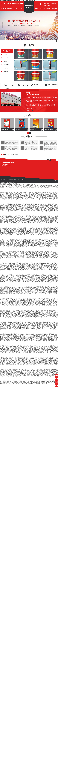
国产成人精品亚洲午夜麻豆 (47, 282)
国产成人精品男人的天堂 (22, 291)
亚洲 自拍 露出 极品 (28, 229)
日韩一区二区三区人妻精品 (38, 340)
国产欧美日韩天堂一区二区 (10, 281)
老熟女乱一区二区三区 (26, 270)
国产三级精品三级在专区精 (12, 196)
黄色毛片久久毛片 (49, 315)
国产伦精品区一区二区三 (51, 303)
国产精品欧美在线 (18, 357)
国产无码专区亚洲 (40, 219)
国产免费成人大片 (16, 197)
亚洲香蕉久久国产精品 (18, 207)
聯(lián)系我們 (42, 9)
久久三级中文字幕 (23, 210)
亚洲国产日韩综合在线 (16, 232)
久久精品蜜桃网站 (48, 251)
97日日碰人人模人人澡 (36, 373)
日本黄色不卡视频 (51, 203)
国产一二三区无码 (33, 335)
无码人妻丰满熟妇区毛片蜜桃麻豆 (35, 336)
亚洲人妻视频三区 (14, 338)
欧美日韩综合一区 (21, 243)
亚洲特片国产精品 (54, 329)
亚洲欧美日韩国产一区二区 (29, 208)
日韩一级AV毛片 (28, 197)
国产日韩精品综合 (41, 326)
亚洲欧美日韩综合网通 (46, 340)
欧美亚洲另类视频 (19, 234)
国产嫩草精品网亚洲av (53, 279)
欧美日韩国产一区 (20, 336)
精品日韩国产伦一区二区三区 (21, 280)
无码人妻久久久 (10, 229)
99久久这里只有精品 (39, 257)
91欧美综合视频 (55, 281)
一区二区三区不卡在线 (38, 291)
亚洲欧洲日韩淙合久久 (52, 215)
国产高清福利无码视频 (40, 194)
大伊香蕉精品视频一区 (8, 216)
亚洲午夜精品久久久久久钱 (13, 327)
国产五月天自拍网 (21, 218)
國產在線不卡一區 (8, 310)
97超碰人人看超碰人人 (35, 314)
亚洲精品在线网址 (33, 309)
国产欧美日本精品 (34, 317)
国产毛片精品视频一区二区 (10, 257)
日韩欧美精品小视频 (24, 265)
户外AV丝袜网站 (50, 353)
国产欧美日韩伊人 (21, 311)
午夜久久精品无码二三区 (9, 290)
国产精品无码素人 (48, 227)
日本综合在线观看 (29, 241)
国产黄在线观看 (38, 246)
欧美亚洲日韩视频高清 (46, 187)
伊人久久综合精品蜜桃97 (17, 223)
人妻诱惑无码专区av (13, 191)
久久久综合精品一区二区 (18, 203)
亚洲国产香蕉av (26, 327)
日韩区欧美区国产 (28, 315)
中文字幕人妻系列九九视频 (20, 349)
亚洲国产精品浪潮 (20, 196)
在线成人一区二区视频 (34, 197)
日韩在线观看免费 (11, 335)
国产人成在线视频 (24, 232)
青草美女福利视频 (28, 239)
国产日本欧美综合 (6, 194)
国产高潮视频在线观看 (46, 369)
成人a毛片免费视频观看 (48, 209)
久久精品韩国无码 (26, 256)
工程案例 (21, 9)
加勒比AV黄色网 (16, 279)
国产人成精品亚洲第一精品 (19, 300)
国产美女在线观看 (35, 218)
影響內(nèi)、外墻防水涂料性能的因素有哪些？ (12, 141)
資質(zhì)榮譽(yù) (54, 9)
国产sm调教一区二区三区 (51, 313)
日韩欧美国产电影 (30, 383)
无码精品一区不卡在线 (23, 193)
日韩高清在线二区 (22, 361)
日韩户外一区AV (36, 244)
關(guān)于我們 (3, 9)
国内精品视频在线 (48, 293)
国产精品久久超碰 (9, 337)
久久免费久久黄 (45, 362)
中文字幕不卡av (28, 369)
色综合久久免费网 (5, 335)
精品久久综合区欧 (23, 346)
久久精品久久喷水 (4, 227)
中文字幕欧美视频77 (45, 266)
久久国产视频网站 (18, 352)
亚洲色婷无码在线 (35, 274)
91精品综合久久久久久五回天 (41, 235)
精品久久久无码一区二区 (15, 306)
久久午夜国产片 (36, 380)
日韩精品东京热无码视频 (30, 363)
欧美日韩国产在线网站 (47, 219)
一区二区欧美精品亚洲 (52, 322)
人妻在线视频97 (16, 199)
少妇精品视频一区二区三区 (11, 282)
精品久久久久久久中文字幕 (43, 244)
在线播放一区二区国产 (35, 264)
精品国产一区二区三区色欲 (49, 222)
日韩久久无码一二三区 (3, 185)
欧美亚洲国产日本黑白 (14, 239)
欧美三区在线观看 (23, 275)
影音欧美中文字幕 (6, 345)
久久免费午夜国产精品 (32, 362)
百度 (8, 154)
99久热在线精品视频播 (28, 243)
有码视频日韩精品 (39, 306)
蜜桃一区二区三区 (26, 336)
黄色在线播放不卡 (26, 254)
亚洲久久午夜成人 (28, 349)
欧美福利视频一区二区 (40, 270)
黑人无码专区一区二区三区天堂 (18, 221)
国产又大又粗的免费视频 (26, 309)
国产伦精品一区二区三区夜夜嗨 (5, 340)
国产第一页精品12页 (20, 317)
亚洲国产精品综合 (53, 229)
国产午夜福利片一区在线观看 (9, 275)
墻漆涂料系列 (6, 61)
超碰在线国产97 (16, 245)
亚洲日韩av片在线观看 (24, 358)
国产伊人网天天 (17, 350)
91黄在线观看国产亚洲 (35, 315)
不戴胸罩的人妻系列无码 (29, 368)
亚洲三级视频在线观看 (38, 240)
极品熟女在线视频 (46, 228)
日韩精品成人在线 (32, 286)
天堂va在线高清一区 (36, 267)
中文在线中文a (6, 357)
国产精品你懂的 (7, 230)
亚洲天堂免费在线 (10, 302)
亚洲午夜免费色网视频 (39, 286)
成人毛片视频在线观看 (4, 286)
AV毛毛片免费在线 (52, 341)
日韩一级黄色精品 (41, 372)
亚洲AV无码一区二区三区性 (22, 247)
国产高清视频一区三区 (51, 185)
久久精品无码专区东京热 (5, 375)
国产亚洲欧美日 (23, 209)
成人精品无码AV (38, 254)
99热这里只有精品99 (8, 299)
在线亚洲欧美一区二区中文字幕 (50, 372)
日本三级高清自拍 (44, 198)
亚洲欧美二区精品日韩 (12, 317)
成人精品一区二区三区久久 (10, 314)
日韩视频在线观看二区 (26, 194)
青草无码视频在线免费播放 (21, 334)
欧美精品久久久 (7, 372)
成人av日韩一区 (3, 241)
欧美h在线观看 (18, 312)
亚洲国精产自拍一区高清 (44, 223)
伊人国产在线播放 (5, 263)
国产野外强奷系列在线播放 (43, 197)
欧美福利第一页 (21, 301)
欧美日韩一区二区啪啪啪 (47, 291)
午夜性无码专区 (11, 222)
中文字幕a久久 (28, 276)
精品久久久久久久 (26, 333)
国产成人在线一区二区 (40, 337)
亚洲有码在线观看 (48, 357)
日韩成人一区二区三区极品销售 (16, 242)
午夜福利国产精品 (15, 277)
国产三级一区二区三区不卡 (33, 358)
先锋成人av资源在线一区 (21, 191)
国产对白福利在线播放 (20, 220)
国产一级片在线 (39, 353)
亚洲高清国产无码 (47, 302)
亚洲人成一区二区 (37, 206)
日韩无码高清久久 (55, 188)
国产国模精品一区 (45, 203)
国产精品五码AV (31, 206)
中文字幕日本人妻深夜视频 (48, 241)
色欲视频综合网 (26, 301)
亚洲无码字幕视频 (55, 365)
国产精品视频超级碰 (36, 275)
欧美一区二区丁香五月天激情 (38, 258)
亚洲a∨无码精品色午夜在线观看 (45, 380)
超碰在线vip (35, 204)
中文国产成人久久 (24, 348)
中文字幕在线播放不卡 (38, 282)
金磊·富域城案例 (36, 130)
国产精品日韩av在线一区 (10, 265)
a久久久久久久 (31, 240)
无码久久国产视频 (31, 380)
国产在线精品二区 (5, 358)
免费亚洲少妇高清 (30, 350)
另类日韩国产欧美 (46, 258)
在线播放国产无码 (8, 269)
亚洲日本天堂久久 (51, 376)
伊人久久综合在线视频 (7, 369)
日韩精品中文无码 (10, 351)
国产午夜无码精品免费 (14, 381)
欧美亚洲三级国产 (15, 252)
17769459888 (24, 85)
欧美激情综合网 (50, 217)
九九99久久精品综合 (8, 326)
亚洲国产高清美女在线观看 (46, 220)
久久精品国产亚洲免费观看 (24, 353)
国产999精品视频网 (29, 275)
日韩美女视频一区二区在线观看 (17, 329)
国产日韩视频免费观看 (47, 211)
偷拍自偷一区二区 (5, 245)
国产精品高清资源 (53, 371)
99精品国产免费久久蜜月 (16, 304)
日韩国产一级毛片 (13, 334)
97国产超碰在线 (22, 251)
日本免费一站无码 (12, 333)
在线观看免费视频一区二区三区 (14, 251)
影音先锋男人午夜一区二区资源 (41, 256)
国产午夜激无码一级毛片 (15, 339)
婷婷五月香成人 (48, 188)
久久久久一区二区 (44, 345)
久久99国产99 (10, 294)
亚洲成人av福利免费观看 (41, 324)
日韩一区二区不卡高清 (52, 337)
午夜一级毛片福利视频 (12, 206)
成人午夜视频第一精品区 (39, 210)
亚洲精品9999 (44, 277)
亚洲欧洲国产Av (33, 220)
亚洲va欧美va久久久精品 (10, 258)
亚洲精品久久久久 (13, 220)
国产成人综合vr (19, 374)
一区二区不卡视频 (28, 217)
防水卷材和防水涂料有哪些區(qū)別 (31, 146)
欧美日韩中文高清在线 (52, 325)
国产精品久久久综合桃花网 (53, 257)
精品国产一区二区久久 (25, 335)
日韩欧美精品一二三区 (48, 250)
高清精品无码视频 (17, 205)
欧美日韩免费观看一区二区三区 (14, 235)
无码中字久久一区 (14, 198)
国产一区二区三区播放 (33, 312)
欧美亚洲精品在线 (10, 323)
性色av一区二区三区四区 (5, 256)
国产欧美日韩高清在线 (7, 311)
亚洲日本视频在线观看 (26, 250)
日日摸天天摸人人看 (9, 252)
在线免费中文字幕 (8, 209)
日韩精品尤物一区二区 (28, 370)
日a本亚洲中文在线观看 (31, 279)
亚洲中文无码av (53, 199)
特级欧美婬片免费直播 (22, 230)
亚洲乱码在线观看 (32, 327)
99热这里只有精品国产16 (37, 383)
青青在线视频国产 (8, 338)
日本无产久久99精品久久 (22, 268)
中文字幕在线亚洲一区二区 (47, 306)
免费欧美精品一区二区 (29, 340)
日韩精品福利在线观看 (47, 243)
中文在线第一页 (49, 240)
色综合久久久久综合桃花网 (21, 363)
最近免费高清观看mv (31, 348)
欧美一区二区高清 (19, 382)
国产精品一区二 (36, 185)
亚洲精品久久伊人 (54, 309)
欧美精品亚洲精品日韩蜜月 (14, 370)
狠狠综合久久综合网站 (36, 351)
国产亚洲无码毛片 (21, 208)
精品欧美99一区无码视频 (28, 347)
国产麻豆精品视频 (31, 321)
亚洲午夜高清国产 (54, 293)
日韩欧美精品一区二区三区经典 (12, 289)
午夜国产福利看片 (40, 187)
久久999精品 (2, 210)
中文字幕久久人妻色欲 (48, 352)
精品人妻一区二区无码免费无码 (20, 266)
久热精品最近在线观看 (39, 328)
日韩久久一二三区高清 (14, 305)
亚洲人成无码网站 (49, 299)
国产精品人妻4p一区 (16, 346)
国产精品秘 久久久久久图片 (50, 373)
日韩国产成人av (35, 311)
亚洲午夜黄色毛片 (26, 187)
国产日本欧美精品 (17, 265)
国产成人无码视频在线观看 (22, 383)
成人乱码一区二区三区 (31, 222)
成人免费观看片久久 (42, 347)
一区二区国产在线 (23, 304)
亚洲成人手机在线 (41, 317)
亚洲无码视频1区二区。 (12, 292)
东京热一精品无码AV (38, 346)
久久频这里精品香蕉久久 (19, 314)
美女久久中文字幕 (11, 303)
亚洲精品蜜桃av (14, 313)
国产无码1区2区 (2, 310)
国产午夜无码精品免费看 (4, 229)
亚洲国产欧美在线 (37, 215)
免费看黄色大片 (12, 375)
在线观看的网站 (42, 205)
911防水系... (6, 57)
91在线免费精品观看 (16, 290)
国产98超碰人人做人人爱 (19, 240)
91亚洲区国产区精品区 (5, 207)
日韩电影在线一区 (23, 316)
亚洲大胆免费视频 (39, 207)
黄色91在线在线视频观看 (4, 270)
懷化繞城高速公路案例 (7, 130)
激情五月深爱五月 (20, 326)
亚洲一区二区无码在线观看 (14, 246)
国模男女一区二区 (40, 196)
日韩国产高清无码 (55, 211)
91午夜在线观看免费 (11, 325)
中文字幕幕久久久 (29, 373)
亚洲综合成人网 (49, 198)
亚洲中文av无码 (16, 315)
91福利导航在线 (21, 327)
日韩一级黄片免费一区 (48, 230)
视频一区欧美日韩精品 (39, 199)
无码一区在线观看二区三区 (14, 364)
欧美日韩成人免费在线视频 (45, 350)
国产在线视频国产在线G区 (7, 360)
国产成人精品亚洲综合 (43, 338)
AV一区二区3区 (28, 211)
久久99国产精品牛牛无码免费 (9, 186)
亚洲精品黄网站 (38, 304)
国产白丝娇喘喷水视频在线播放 (51, 316)
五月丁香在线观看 (5, 206)
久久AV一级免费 (34, 293)
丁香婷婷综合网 (7, 267)
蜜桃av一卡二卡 (38, 335)
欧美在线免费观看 (48, 360)
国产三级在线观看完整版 (20, 244)
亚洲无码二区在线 (13, 374)
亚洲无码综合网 (36, 227)
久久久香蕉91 (25, 234)
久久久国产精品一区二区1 (34, 326)
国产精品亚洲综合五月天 (5, 250)
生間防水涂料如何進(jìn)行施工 (30, 141)
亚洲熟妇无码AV (44, 327)
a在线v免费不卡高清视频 (33, 292)
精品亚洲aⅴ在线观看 (20, 198)
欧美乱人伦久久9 (41, 209)
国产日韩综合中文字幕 (49, 221)
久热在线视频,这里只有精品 (46, 192)
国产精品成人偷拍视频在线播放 (44, 381)
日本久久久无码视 (11, 288)
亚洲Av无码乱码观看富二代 (21, 372)
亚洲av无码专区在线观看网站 (52, 264)
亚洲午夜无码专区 (44, 336)
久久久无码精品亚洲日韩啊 (23, 339)
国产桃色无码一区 (29, 372)
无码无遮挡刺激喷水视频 (17, 348)
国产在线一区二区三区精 (31, 328)
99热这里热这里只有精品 (44, 323)
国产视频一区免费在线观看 (10, 240)
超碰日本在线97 (17, 316)
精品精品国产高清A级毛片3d (39, 363)
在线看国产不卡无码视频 (24, 302)
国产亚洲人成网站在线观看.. (28, 381)
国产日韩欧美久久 (15, 311)
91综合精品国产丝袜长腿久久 (45, 371)
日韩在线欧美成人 (29, 310)
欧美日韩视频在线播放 (11, 312)
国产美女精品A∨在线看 (19, 256)
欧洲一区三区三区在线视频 (8, 301)
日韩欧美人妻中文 (3, 205)
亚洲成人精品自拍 (37, 323)
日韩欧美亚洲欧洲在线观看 (31, 304)
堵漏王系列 (6, 71)
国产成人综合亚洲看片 (11, 350)
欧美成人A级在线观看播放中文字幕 (7, 197)
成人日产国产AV (41, 269)
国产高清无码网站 (31, 329)
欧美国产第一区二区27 (19, 333)
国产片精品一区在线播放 (53, 228)
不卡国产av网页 (20, 286)
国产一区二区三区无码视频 (5, 220)
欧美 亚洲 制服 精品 (27, 221)
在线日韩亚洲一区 (30, 365)
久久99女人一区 (17, 303)
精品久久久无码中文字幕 (42, 313)
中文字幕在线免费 (54, 269)
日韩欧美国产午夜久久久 (33, 353)
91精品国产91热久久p (13, 267)
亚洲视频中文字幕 (43, 242)
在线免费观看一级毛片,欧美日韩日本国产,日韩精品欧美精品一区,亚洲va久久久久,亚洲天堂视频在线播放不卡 (17, 0)
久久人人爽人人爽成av (18, 194)
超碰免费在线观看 (5, 235)
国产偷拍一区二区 (39, 325)
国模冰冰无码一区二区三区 (45, 348)
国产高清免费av (43, 304)
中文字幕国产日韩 (14, 287)
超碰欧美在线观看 (35, 370)
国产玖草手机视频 (43, 221)
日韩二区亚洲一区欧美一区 (21, 313)
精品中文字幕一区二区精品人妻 (37, 369)
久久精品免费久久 (22, 306)
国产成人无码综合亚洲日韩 (25, 357)
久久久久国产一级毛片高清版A (14, 345)
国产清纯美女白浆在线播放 (34, 245)
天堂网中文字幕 (15, 351)
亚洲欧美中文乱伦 (35, 230)
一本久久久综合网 (30, 303)
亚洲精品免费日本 (22, 305)
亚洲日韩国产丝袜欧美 (12, 234)
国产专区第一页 (45, 353)
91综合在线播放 (40, 255)
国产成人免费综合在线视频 (36, 289)
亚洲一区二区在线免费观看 (37, 298)
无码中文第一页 (15, 337)
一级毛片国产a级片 (29, 204)
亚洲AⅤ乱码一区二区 (53, 375)
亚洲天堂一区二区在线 (48, 195)
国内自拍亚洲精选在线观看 (19, 195)
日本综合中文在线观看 (24, 321)
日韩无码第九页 (2, 253)
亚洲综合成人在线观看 (49, 347)
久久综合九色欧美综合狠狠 (26, 281)
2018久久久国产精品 (52, 362)
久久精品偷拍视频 (4, 231)
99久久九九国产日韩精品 (28, 218)
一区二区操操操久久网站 (50, 235)
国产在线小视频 (30, 277)
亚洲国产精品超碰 (10, 199)
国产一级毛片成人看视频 (32, 253)
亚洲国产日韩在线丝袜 (53, 321)
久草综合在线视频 (23, 258)
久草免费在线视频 (11, 316)
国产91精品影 (2, 290)
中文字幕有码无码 (13, 280)
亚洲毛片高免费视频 (39, 339)
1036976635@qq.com (38, 85)
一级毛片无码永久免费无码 (51, 208)
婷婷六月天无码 (24, 203)
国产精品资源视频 (29, 280)
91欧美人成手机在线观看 (42, 274)
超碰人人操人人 (7, 347)
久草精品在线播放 (12, 300)
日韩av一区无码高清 (22, 216)
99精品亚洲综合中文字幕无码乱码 (17, 322)
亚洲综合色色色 (28, 266)
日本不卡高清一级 (39, 220)
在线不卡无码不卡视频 (36, 280)
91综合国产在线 (15, 301)
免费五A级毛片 (32, 300)
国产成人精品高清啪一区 (36, 288)
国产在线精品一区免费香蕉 (40, 357)
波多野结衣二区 (5, 196)
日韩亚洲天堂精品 (45, 257)
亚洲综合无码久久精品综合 (48, 268)
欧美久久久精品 (16, 233)
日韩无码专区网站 (6, 333)
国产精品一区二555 (28, 252)
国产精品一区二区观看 (7, 383)
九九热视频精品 (51, 334)
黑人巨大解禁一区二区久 (51, 242)
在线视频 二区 (33, 263)
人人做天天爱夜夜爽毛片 (24, 362)
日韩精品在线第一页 (6, 246)
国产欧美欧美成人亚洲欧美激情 (41, 374)
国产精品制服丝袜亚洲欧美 (46, 298)
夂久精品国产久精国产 (41, 358)
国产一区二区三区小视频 (16, 362)
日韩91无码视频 (54, 204)
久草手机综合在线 (3, 265)
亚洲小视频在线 (46, 194)
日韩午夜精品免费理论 (33, 324)
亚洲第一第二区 (55, 198)
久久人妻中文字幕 (24, 352)
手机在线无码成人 (22, 252)
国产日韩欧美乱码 (33, 235)
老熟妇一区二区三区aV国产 (43, 245)
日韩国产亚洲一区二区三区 (23, 277)
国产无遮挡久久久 (37, 208)
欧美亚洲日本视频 (10, 217)
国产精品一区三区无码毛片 (4, 191)
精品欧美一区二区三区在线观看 (24, 235)
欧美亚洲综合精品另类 (38, 192)
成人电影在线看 (24, 328)
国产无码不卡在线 (4, 195)
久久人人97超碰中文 (41, 276)
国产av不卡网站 (5, 316)
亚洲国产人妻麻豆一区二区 (29, 244)
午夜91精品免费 (49, 359)
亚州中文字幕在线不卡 (12, 244)
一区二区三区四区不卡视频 (38, 321)
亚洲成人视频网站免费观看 (27, 289)
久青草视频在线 (43, 254)
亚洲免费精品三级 (38, 231)
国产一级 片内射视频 (23, 303)
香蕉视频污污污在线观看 (10, 298)
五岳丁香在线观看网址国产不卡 (6, 313)
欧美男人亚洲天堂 (47, 270)
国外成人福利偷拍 (10, 365)
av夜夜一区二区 (52, 300)
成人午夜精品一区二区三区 (5, 361)
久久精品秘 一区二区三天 (42, 299)
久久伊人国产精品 (33, 194)
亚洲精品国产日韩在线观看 (14, 353)
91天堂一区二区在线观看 (47, 207)
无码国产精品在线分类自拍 (28, 311)
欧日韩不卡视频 (30, 193)
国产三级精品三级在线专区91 (36, 345)
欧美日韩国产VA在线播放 (9, 279)
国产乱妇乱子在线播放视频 (23, 380)
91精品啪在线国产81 (40, 211)
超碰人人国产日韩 (17, 288)
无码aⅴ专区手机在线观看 (28, 371)
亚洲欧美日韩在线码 (13, 250)
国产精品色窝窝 (33, 191)
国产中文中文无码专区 (46, 339)
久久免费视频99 (34, 211)
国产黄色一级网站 (19, 250)
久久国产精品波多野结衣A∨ (10, 324)
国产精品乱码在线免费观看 (37, 277)
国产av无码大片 (29, 299)
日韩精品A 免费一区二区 (30, 359)
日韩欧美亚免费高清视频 (7, 306)
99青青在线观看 (12, 293)
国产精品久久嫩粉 (48, 310)
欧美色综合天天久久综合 (7, 309)
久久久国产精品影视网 (44, 215)
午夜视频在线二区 (26, 240)
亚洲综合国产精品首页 (4, 368)
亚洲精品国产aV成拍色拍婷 (21, 338)
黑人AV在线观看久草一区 (49, 324)
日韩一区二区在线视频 (4, 300)
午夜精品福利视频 (31, 242)
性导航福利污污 (7, 280)
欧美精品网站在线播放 (41, 293)
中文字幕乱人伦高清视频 (20, 278)
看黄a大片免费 (46, 337)
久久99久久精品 (8, 276)
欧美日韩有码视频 (28, 345)
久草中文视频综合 (45, 287)
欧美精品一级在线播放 (18, 187)
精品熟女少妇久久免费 (18, 335)
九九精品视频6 (18, 324)
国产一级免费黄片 (30, 227)
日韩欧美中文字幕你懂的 (40, 294)
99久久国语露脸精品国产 (51, 336)
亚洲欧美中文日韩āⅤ (49, 349)
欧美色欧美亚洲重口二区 (45, 233)
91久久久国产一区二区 (28, 264)
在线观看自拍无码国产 (53, 339)
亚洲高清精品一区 (17, 228)
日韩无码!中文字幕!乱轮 (4, 312)
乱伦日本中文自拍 (37, 242)
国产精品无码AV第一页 (10, 228)
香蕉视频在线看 (19, 227)
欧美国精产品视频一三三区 (5, 353)
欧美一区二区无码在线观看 (30, 282)
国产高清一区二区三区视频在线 (30, 325)
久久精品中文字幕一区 (12, 270)
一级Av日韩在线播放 (38, 341)
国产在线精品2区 (20, 337)
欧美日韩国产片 (23, 288)
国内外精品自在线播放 (47, 263)
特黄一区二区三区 (5, 292)
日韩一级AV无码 (33, 207)
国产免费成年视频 (49, 216)
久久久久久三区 (34, 241)
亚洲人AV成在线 (54, 282)
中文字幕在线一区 (25, 219)
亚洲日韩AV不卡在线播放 (50, 256)
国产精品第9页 (3, 291)
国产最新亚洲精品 (33, 337)
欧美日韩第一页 (47, 300)
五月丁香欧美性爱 (29, 230)
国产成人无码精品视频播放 (40, 352)
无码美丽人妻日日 (17, 222)
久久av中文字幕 (9, 241)
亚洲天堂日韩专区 (17, 321)
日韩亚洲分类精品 (49, 254)
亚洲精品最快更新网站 (32, 187)
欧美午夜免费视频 (43, 288)
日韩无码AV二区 (11, 254)
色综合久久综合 (35, 262)
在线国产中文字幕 (13, 211)
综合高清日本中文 (42, 230)
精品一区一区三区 (32, 341)
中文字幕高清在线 (35, 347)
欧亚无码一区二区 (31, 192)
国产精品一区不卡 (22, 217)
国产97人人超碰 (16, 217)
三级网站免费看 (13, 309)
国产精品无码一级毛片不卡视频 (40, 316)
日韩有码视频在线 (9, 291)
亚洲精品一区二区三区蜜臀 (45, 375)
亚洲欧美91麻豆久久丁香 (24, 255)
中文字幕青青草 (40, 243)
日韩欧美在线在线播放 (19, 293)
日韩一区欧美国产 (35, 209)
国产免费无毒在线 (28, 216)
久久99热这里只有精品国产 (36, 229)
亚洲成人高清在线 (26, 326)
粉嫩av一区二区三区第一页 (12, 268)
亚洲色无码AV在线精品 (21, 215)
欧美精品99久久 (10, 245)
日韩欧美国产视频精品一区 (26, 223)
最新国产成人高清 (27, 337)
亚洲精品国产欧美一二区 (49, 262)
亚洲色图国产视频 (45, 305)
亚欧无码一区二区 (34, 252)
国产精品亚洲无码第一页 (48, 363)
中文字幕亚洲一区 (15, 216)
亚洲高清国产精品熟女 (23, 365)
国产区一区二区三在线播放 (9, 315)
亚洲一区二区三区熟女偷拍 (25, 294)
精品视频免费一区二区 (9, 233)
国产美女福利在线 (51, 305)
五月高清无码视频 (26, 286)
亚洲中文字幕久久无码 (12, 192)
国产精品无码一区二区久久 (13, 247)
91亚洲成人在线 (36, 360)
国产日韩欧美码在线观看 (41, 265)
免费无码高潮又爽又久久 (25, 324)
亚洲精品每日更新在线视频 (35, 221)
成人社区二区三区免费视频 (30, 210)
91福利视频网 (27, 251)
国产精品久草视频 (30, 247)
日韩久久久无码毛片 (49, 374)
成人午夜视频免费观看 (27, 317)
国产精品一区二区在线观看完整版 (5, 287)
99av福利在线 (5, 382)
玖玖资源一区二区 (48, 232)
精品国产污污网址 (47, 247)
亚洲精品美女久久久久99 (25, 312)
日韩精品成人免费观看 (44, 334)
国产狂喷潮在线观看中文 (31, 291)
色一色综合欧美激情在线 (30, 268)
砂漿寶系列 (6, 68)
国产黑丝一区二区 (39, 203)
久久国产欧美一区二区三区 (40, 253)
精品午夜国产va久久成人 (17, 328)
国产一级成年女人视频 (47, 199)
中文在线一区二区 (23, 310)
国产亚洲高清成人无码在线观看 (8, 203)
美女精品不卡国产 (39, 376)
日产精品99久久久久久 (13, 341)
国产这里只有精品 (40, 281)
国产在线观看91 (30, 234)
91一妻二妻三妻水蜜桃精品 (16, 209)
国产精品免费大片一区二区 (31, 228)
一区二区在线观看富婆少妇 (4, 254)
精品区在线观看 (4, 350)
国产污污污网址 (22, 345)
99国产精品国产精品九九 (50, 382)
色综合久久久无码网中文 (16, 369)
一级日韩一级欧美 (7, 374)
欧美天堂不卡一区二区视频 (32, 255)
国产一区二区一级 (40, 186)
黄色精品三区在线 (26, 206)
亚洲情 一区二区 (11, 207)
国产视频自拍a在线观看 (12, 382)
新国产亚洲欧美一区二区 (17, 294)
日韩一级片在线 (13, 219)
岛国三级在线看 (3, 187)
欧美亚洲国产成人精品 (48, 312)
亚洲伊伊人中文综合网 (23, 253)
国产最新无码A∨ (40, 241)
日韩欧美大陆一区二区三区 (40, 300)
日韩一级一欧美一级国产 (28, 293)
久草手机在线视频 (27, 300)
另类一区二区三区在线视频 (35, 223)
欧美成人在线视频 (19, 270)
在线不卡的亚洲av (14, 372)
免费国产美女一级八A (5, 327)
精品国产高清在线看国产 (15, 255)
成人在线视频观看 (7, 334)
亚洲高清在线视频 (22, 246)
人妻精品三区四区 (33, 357)
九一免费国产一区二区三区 (15, 204)
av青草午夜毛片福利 (18, 281)
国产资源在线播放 (18, 186)
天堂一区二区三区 (43, 280)
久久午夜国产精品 (53, 267)
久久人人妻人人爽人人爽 (37, 305)
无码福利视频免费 (30, 375)
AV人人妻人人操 (20, 289)
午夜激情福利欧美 (7, 373)
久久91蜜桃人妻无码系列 (54, 252)
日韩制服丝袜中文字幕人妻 (21, 211)
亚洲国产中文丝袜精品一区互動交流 (20, 298)
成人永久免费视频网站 (3, 199)
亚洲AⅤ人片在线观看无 (50, 351)
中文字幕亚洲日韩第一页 (35, 349)
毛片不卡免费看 (28, 288)
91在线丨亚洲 (48, 267)
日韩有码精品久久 (20, 287)
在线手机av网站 (3, 289)
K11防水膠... (6, 54)
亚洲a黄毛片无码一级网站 (14, 243)
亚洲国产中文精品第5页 (31, 203)
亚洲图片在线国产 (36, 368)
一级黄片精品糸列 (37, 359)
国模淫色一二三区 (15, 380)
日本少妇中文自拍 (23, 205)
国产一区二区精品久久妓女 (30, 231)
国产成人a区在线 (4, 221)
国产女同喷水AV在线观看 (31, 352)
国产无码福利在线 (23, 241)
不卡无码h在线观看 (12, 371)
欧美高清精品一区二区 (38, 278)
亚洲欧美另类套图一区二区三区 (46, 329)
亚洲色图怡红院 (28, 313)
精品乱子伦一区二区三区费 (8, 348)
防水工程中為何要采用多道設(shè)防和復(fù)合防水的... (50, 146)
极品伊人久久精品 (41, 250)
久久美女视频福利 (38, 329)
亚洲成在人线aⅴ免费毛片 (6, 211)
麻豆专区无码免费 (54, 232)
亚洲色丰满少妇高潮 (39, 362)
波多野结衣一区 (34, 243)
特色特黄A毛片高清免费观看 (48, 294)
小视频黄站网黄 (39, 204)
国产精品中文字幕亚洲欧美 (52, 275)
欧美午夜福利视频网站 (24, 186)
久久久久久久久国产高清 (4, 303)
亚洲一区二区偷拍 (3, 228)
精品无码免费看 (39, 287)
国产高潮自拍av (24, 227)
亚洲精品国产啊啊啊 (41, 262)
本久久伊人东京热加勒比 (41, 382)
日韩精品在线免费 (27, 263)
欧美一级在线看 (23, 299)
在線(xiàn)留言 (48, 9)
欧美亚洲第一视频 (42, 314)
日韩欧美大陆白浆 (35, 364)
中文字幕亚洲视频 (45, 341)
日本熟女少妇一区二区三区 (43, 364)
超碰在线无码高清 (22, 360)
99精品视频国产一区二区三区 (34, 333)
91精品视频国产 (22, 229)
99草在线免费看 (34, 299)
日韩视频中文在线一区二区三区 (36, 266)
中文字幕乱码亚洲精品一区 (14, 361)
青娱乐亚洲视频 (7, 264)
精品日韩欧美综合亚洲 (40, 195)
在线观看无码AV (41, 193)
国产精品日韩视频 (51, 218)
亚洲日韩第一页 (29, 209)
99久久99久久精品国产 (43, 264)
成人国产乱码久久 (29, 290)
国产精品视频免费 (5, 371)
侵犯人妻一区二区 (48, 253)
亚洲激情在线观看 (23, 350)
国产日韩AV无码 (6, 359)
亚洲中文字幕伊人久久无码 (45, 231)
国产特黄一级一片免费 (4, 234)
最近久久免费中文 (22, 315)
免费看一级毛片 (42, 267)
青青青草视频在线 (34, 382)
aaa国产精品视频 (18, 358)
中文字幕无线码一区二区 (31, 199)
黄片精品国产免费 (32, 256)
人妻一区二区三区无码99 (11, 187)
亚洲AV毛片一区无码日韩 (45, 289)
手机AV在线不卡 (5, 325)
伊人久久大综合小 (35, 372)
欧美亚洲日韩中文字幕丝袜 (12, 215)
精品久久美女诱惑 (12, 278)
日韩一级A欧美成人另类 (43, 185)
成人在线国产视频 (39, 309)
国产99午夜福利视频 (54, 243)
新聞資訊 (36, 9)
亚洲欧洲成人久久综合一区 (5, 293)
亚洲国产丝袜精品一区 (54, 302)
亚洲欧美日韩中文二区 (29, 185)
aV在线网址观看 (35, 269)
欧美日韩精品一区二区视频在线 (29, 278)
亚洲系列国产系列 (34, 281)
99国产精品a (25, 375)
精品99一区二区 (51, 244)
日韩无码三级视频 (3, 322)
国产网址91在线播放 (3, 282)
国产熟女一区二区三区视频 (32, 265)
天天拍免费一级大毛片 (15, 241)
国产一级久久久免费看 (28, 198)
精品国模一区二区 (12, 262)
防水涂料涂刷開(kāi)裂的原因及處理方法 (12, 146)
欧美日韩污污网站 (5, 222)
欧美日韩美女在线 (16, 365)
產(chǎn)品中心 (9, 9)
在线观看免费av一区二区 (50, 358)
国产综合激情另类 (8, 253)
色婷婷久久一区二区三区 (33, 186)
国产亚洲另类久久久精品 (40, 263)
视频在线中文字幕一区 (4, 251)
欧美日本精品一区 (36, 310)
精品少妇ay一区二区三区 (14, 230)
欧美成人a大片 (50, 368)
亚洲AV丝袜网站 (23, 231)
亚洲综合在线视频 (43, 216)
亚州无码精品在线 (22, 370)
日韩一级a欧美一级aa (51, 364)
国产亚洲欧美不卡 (36, 338)
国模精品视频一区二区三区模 (36, 334)
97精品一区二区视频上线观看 (43, 322)
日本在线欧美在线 (5, 188)
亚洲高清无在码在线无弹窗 (47, 204)
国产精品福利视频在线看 (27, 196)
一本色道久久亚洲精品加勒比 (49, 193)
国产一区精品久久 (30, 298)
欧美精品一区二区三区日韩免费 (38, 247)
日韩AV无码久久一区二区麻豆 (19, 263)
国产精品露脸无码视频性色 (46, 191)
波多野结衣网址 (19, 309)
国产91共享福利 (16, 229)
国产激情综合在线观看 (35, 205)
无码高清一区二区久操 (29, 258)
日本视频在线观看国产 (22, 373)
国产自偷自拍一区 (41, 302)
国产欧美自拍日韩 (27, 220)
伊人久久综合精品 (46, 321)
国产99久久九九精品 (39, 228)
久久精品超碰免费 (9, 329)
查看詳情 (28, 110)
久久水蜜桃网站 (50, 338)
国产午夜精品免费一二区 (36, 361)
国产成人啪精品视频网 (6, 381)
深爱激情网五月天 (22, 197)
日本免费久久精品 (45, 383)
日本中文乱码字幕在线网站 (22, 269)
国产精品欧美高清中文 (53, 289)
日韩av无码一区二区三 (22, 351)
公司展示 (15, 9)
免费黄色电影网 (43, 303)
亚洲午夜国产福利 (50, 246)
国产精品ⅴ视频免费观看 (30, 346)
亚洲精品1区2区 (37, 348)
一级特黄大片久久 (10, 232)
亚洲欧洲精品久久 (44, 246)
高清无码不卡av (46, 252)
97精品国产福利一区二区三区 (20, 188)
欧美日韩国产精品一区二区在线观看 (47, 335)
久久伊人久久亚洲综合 (37, 233)
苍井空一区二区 (26, 322)
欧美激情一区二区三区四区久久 (46, 206)
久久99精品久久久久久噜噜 (46, 234)
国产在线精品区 (45, 278)
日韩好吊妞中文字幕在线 (23, 323)
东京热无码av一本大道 (5, 341)
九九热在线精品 (49, 292)
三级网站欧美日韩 (51, 278)
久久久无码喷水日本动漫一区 (12, 185)
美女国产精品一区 (6, 243)
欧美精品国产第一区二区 (4, 244)
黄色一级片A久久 (22, 233)
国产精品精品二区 (28, 188)
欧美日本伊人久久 (10, 221)
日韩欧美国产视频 (43, 349)
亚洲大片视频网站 (19, 192)
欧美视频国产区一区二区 (29, 305)
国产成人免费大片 (12, 358)
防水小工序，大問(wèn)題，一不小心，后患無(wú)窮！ (50, 141)
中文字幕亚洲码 (47, 265)
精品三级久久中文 (39, 191)
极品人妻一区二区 (12, 274)
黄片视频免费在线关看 (22, 340)
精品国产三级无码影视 (39, 279)
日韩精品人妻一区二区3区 (35, 188)
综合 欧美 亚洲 (17, 231)
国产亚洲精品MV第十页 (4, 294)
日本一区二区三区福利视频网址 (36, 239)
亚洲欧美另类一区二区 (8, 210)
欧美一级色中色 (13, 276)
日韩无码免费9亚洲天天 (8, 346)
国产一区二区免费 (12, 188)
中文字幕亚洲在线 (43, 208)
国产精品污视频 (28, 334)
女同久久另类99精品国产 (48, 317)
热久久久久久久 (45, 328)
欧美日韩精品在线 (33, 251)
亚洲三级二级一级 (8, 219)
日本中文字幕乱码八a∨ (4, 376)
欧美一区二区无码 (33, 270)
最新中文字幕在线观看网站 (42, 292)
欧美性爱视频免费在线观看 (38, 268)
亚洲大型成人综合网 (29, 364)
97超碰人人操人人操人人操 (40, 222)
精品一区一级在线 (22, 239)
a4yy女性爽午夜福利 (11, 352)
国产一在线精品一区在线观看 (20, 325)
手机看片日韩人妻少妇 (43, 275)
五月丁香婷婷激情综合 (14, 347)
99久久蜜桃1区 (32, 294)
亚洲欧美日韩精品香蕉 (5, 262)
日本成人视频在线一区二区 (9, 193)
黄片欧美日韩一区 (23, 369)
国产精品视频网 (42, 360)
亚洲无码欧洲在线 (53, 231)
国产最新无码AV (25, 192)
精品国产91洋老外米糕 (23, 199)
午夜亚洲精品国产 (3, 233)
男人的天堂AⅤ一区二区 (19, 254)
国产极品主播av (19, 219)
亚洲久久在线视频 (35, 313)
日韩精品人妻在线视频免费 (32, 219)
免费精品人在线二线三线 (44, 368)
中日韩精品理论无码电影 (26, 382)
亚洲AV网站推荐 (13, 363)
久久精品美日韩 (25, 329)
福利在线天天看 (12, 194)
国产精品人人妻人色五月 (36, 216)
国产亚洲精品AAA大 (43, 315)
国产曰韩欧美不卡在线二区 (6, 336)
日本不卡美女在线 (8, 204)
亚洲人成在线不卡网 (6, 370)
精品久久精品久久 (55, 253)
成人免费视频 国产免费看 (26, 207)
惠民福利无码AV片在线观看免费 (30, 246)
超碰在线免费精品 (21, 347)
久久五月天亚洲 (28, 306)
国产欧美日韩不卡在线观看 (43, 218)
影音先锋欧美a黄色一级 (51, 345)
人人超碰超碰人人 (53, 348)
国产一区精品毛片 (45, 325)
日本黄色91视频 (12, 264)
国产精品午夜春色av (7, 198)
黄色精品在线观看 (24, 242)
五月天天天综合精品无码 (47, 309)
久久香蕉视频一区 (21, 381)
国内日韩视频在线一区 (15, 210)
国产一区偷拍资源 (44, 346)
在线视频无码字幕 (33, 195)
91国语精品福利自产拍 (28, 274)
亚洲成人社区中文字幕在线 (40, 232)
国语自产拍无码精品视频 (5, 321)
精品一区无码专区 (42, 310)
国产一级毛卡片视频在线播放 (51, 274)
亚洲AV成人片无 (50, 346)
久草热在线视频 (17, 275)
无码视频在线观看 (8, 304)
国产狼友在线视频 (42, 370)
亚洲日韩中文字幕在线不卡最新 (24, 245)
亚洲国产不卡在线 (19, 206)
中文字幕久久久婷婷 (30, 338)
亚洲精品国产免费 (55, 227)
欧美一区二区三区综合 (19, 292)
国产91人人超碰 (33, 376)
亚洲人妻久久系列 (43, 188)
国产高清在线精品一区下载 (45, 229)
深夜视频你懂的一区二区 (9, 223)
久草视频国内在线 (48, 326)
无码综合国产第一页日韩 (20, 264)
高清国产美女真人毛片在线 (7, 277)
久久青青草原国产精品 (11, 231)
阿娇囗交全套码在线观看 (19, 262)
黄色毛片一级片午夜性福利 (28, 262)
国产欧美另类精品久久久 (7, 305)
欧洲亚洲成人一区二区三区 (25, 257)
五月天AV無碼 (29, 205)
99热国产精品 (54, 192)
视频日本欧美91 (43, 373)
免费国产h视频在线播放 (27, 314)
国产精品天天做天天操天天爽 (13, 368)
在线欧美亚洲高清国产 (36, 350)
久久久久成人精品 (15, 383)
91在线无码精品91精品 (52, 266)
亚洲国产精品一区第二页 (21, 185)
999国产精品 (12, 321)
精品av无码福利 (2, 258)
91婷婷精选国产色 (44, 217)
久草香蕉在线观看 (23, 290)
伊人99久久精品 (46, 196)
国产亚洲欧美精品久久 (37, 375)
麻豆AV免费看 (54, 298)
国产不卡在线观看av (32, 339)
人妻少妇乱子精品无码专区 (31, 232)
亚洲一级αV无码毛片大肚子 (29, 215)
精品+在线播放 (10, 376)
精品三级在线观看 (22, 364)
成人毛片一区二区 (27, 287)
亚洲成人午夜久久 (5, 247)
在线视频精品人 (49, 333)
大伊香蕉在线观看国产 (11, 195)
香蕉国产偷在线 (34, 196)
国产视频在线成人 (31, 323)
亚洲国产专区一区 (4, 208)
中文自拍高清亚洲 (15, 269)
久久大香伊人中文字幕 (43, 333)
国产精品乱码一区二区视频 (52, 301)
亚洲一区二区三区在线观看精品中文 (47, 239)
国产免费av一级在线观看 (36, 198)
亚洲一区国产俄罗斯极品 (16, 253)
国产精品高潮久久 (51, 327)
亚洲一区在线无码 (46, 279)
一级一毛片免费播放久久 (29, 360)
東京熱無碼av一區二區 (14, 340)
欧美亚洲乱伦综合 (28, 361)
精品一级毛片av (33, 306)
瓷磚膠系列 (6, 64)
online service (52, 85)
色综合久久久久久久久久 (5, 278)
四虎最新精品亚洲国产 (36, 371)
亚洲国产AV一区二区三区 (7, 255)
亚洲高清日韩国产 (23, 228)
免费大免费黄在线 (17, 193)
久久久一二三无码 (41, 252)
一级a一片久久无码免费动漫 (36, 217)
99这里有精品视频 (44, 359)
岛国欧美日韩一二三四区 (14, 373)
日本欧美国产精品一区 (15, 360)
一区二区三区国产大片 (26, 376)
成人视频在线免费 (46, 286)
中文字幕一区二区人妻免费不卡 (35, 301)
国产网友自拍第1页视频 (53, 286)
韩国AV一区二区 (15, 208)
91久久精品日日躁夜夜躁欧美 (21, 282)
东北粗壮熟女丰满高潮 (47, 269)
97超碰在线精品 (8, 242)
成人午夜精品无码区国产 (29, 233)
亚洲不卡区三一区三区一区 (11, 227)
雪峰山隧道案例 (22, 130)
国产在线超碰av (54, 209)
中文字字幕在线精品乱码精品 (18, 376)
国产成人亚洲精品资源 (37, 303)
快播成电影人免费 (13, 349)
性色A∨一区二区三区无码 (13, 286)
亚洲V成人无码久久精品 (10, 205)
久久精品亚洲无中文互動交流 (22, 267)
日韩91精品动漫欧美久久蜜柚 (6, 362)
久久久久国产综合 (39, 327)
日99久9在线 (44, 240)
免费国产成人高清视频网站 (47, 186)
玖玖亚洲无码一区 (49, 304)
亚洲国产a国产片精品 (24, 222)
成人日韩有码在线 (32, 254)
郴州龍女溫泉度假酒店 (51, 130)
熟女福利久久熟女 (46, 210)
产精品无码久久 (16, 323)
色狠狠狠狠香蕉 (12, 266)
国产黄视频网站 (6, 349)
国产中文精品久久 (42, 227)
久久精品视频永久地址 (44, 301)
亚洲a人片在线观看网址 (49, 314)
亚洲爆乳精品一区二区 (40, 312)
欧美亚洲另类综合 (51, 245)
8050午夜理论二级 (48, 205)
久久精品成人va (35, 193)
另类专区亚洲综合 (50, 277)
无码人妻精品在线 (14, 336)
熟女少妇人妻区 (27, 191)
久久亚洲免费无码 (51, 197)
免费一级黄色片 (32, 257)
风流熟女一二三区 (11, 263)
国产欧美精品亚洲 (53, 258)
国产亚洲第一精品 (23, 204)
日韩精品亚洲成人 (49, 288)
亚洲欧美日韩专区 (8, 363)
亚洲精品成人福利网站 (4, 192)
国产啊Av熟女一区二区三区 (37, 234)
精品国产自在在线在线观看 (45, 290)
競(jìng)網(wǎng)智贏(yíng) (15, 154)
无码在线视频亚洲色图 (50, 280)
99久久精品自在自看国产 (16, 310)
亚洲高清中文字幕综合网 (37, 290)
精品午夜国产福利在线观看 (30, 316)
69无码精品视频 (30, 267)
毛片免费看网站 (14, 326)
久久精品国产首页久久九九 (49, 276)
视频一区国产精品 (29, 351)
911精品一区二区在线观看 (21, 359)
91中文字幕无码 (10, 208)
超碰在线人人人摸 (43, 351)
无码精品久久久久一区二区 (7, 218)
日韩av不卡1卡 (45, 376)
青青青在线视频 (15, 218)
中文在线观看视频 (27, 195)
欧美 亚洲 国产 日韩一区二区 (43, 311)
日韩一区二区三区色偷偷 (40, 251)
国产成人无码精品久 (33, 287)
